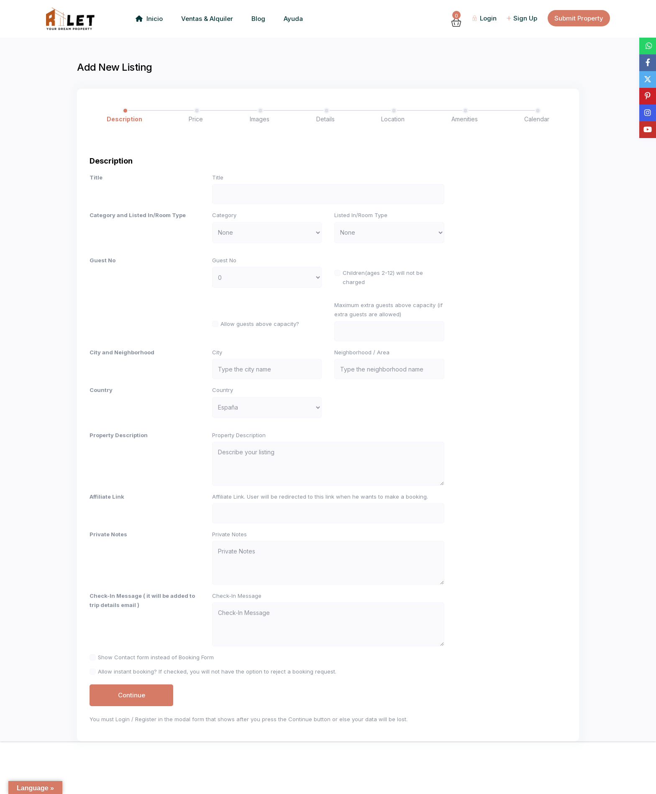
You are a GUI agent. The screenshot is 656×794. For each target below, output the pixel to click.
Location (393, 119)
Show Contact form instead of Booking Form (156, 701)
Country (101, 408)
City (217, 364)
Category (224, 221)
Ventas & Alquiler (207, 19)
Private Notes (108, 565)
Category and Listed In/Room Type (138, 221)
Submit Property (578, 18)
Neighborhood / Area (362, 364)
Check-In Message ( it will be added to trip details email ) (142, 638)
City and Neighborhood (122, 364)
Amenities (464, 119)
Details (325, 119)
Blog (258, 19)
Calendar (536, 119)
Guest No (102, 266)
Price (196, 119)
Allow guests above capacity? (259, 330)
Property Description (119, 454)
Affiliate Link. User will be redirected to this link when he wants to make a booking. (320, 521)
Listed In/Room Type (360, 221)
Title (96, 177)
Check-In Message (236, 633)
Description (124, 119)
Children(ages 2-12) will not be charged (383, 284)
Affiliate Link (107, 521)
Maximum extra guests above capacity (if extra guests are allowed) (388, 316)
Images (259, 119)
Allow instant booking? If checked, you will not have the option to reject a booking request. (217, 721)
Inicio (149, 19)
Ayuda (293, 19)
